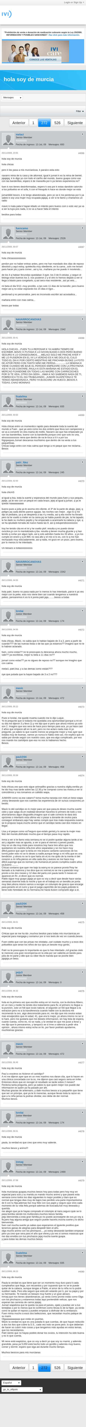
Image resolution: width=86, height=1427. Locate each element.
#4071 (81, 580)
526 (57, 123)
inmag (19, 1161)
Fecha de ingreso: (25, 144)
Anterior (18, 123)
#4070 (81, 481)
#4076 (81, 991)
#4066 (81, 153)
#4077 (81, 1062)
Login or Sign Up (74, 2)
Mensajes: (54, 144)
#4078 (81, 1131)
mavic (19, 688)
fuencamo (22, 228)
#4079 (81, 1180)
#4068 (81, 338)
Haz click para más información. (64, 35)
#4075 (81, 922)
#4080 (81, 1271)
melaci (20, 134)
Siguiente (75, 123)
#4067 (81, 247)
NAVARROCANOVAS (28, 319)
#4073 (81, 707)
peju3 (19, 972)
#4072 (81, 630)
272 (44, 123)
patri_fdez (22, 462)
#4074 (81, 775)
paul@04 (21, 756)
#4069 (81, 415)
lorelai (19, 611)
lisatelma (21, 396)
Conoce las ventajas (43, 59)
